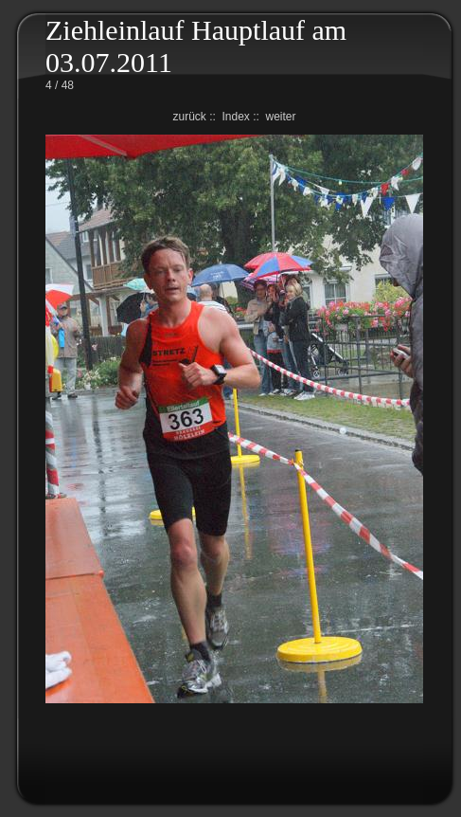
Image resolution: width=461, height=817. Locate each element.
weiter (281, 116)
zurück (188, 116)
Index (235, 116)
